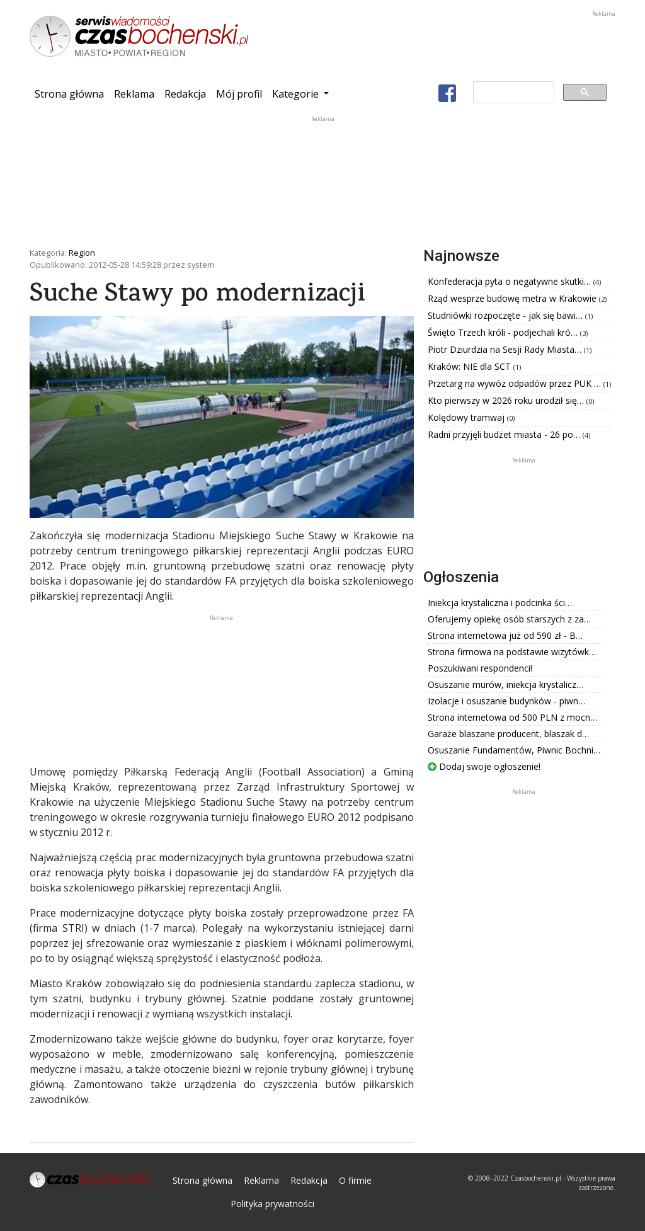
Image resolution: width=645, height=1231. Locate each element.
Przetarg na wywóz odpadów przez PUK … (515, 383)
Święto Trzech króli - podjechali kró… (504, 332)
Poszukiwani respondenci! (480, 668)
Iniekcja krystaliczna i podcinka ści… (500, 603)
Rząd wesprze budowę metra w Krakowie (513, 298)
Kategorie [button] (296, 94)
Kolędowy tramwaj (467, 417)
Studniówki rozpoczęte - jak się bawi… (506, 315)
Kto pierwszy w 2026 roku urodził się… (507, 400)
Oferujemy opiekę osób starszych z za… (509, 619)
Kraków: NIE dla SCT (470, 366)
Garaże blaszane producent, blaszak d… (508, 734)
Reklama (134, 94)
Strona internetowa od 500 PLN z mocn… (512, 717)
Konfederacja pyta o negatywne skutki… (510, 281)
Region (82, 252)
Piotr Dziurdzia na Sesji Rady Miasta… (506, 349)
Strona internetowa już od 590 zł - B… (505, 635)
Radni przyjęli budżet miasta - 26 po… (505, 434)
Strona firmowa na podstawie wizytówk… (512, 652)
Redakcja (185, 94)
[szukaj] (512, 92)
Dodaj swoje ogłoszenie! (484, 766)
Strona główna (72, 93)
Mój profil (239, 94)
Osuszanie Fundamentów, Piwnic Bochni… (514, 750)
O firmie (355, 1180)
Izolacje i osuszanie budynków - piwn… (506, 701)
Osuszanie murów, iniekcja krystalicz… (505, 684)
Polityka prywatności (272, 1204)
